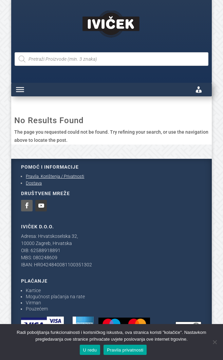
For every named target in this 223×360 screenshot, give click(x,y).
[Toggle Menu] (20, 89)
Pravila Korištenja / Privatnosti (55, 176)
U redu (90, 350)
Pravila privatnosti (125, 350)
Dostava (34, 183)
